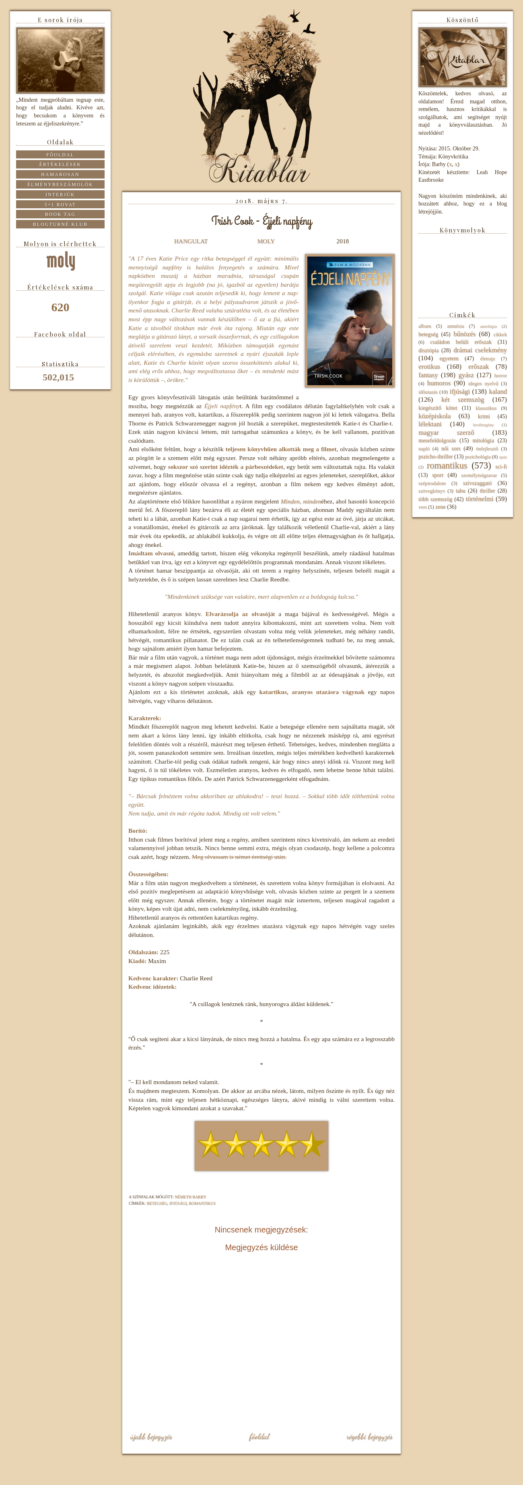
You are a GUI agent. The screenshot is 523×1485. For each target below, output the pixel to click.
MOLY (265, 241)
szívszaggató (477, 483)
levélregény (483, 424)
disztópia (428, 350)
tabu (460, 491)
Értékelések (60, 164)
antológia (488, 326)
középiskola (434, 416)
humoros (439, 383)
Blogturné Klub (60, 224)
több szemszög (435, 499)
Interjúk (60, 194)
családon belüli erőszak (461, 342)
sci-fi (501, 467)
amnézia (455, 326)
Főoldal (259, 1436)
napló (424, 449)
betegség (157, 1203)
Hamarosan (60, 174)
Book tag (60, 214)
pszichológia (478, 457)
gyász (466, 375)
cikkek (500, 334)
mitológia (483, 440)
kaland (498, 391)
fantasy (428, 375)
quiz (503, 456)
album (424, 326)
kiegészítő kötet (437, 408)
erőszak (478, 366)
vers (422, 507)
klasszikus (486, 408)
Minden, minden (301, 501)
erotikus (429, 366)
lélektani (430, 424)
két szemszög (462, 399)
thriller (487, 491)
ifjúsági (178, 1203)
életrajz (487, 358)
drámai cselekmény (480, 350)
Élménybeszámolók (60, 184)
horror (500, 375)
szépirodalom (432, 483)
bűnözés (464, 334)
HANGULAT (191, 241)
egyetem (448, 358)
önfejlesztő (487, 449)
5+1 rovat (60, 204)
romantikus (202, 1203)
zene (440, 507)
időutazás (428, 392)
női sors (451, 449)
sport (437, 475)
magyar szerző (446, 432)
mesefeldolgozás (437, 440)
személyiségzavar (479, 475)
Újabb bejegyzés (151, 1436)
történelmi (479, 499)
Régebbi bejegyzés (369, 1436)
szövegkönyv (431, 491)
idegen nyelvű (483, 383)
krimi (484, 416)
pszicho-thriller (435, 457)
